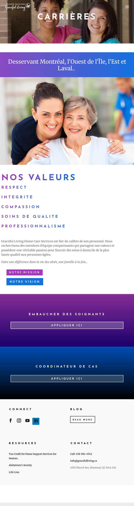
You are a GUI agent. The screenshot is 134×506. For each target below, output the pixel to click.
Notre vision (24, 281)
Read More (83, 420)
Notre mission (23, 272)
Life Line (14, 472)
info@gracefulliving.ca (83, 460)
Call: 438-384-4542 (81, 454)
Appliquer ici (67, 325)
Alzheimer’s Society (20, 465)
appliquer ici (67, 378)
